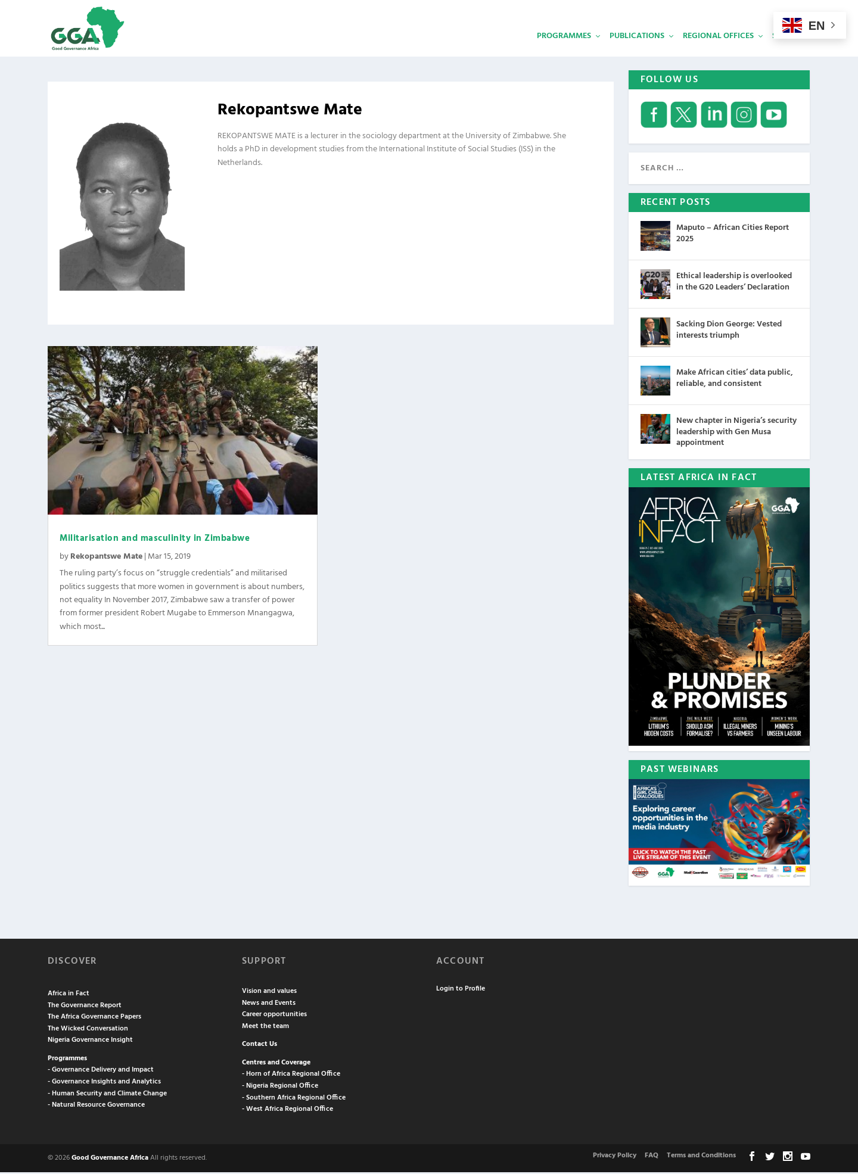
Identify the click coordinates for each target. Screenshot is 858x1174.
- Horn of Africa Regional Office (291, 1076)
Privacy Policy (614, 1157)
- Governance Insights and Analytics (104, 1083)
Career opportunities (274, 1016)
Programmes (564, 51)
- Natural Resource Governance (96, 1107)
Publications (637, 51)
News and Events (269, 1004)
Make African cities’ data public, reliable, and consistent (734, 380)
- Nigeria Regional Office (280, 1088)
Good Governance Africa (110, 1160)
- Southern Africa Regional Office (294, 1100)
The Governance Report (85, 1007)
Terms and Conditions (701, 1157)
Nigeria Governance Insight (90, 1042)
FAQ (651, 1157)
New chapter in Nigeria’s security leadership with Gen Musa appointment (736, 433)
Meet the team (265, 1028)
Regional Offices (718, 51)
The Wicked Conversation (88, 1030)
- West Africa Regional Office (287, 1111)
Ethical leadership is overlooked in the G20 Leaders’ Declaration (734, 283)
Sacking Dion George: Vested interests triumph (729, 331)
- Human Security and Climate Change (107, 1095)
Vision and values (269, 993)
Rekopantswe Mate (106, 558)
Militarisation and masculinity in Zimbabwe (155, 540)
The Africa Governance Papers (94, 1018)
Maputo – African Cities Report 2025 (732, 235)
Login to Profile (460, 990)
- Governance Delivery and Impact (101, 1072)
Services (789, 51)
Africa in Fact (68, 995)
